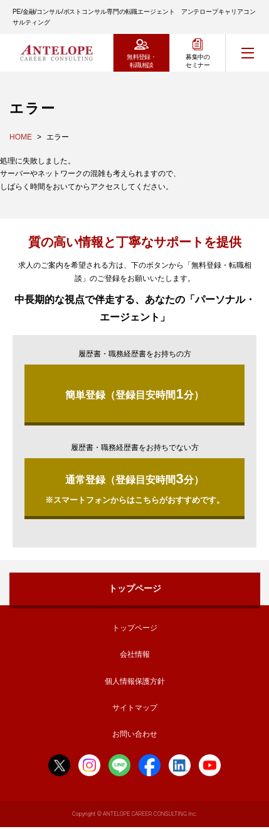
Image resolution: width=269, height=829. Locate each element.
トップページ (134, 588)
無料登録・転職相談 (141, 61)
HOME (20, 137)
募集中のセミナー (197, 61)
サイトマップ (134, 707)
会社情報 (135, 654)
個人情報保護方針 (135, 681)
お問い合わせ (134, 734)
